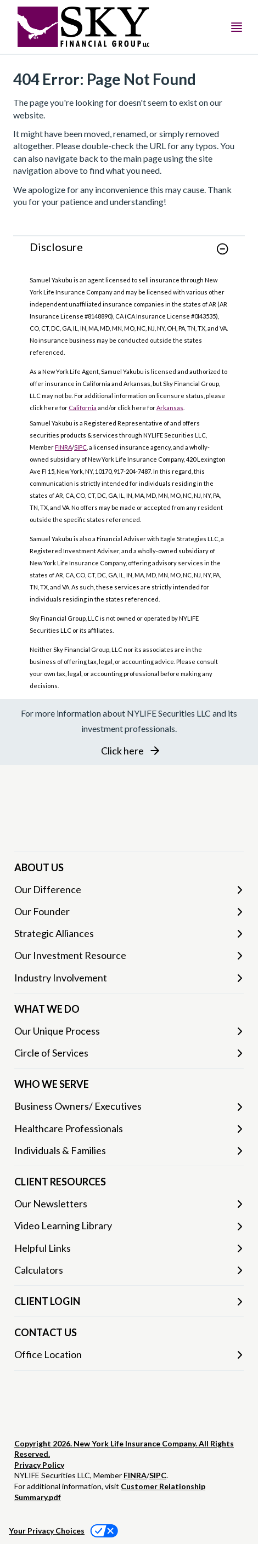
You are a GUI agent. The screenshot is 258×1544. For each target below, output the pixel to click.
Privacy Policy (39, 1464)
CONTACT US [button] (45, 1332)
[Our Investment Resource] (129, 955)
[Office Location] (129, 1354)
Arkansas (169, 407)
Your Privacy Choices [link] (47, 1530)
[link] (129, 255)
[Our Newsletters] (129, 1204)
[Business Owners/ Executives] (129, 1106)
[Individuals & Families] (129, 1150)
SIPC (80, 447)
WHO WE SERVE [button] (51, 1084)
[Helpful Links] (129, 1248)
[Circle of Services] (129, 1053)
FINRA (63, 447)
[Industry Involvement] (129, 978)
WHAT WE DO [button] (47, 1009)
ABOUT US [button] (39, 867)
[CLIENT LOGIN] (129, 1301)
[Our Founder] (129, 911)
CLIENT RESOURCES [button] (60, 1182)
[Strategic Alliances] (129, 933)
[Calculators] (129, 1270)
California (83, 407)
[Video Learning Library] (129, 1226)
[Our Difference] (129, 889)
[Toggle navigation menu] (236, 27)
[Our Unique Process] (129, 1031)
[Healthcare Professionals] (129, 1129)
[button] (222, 249)
